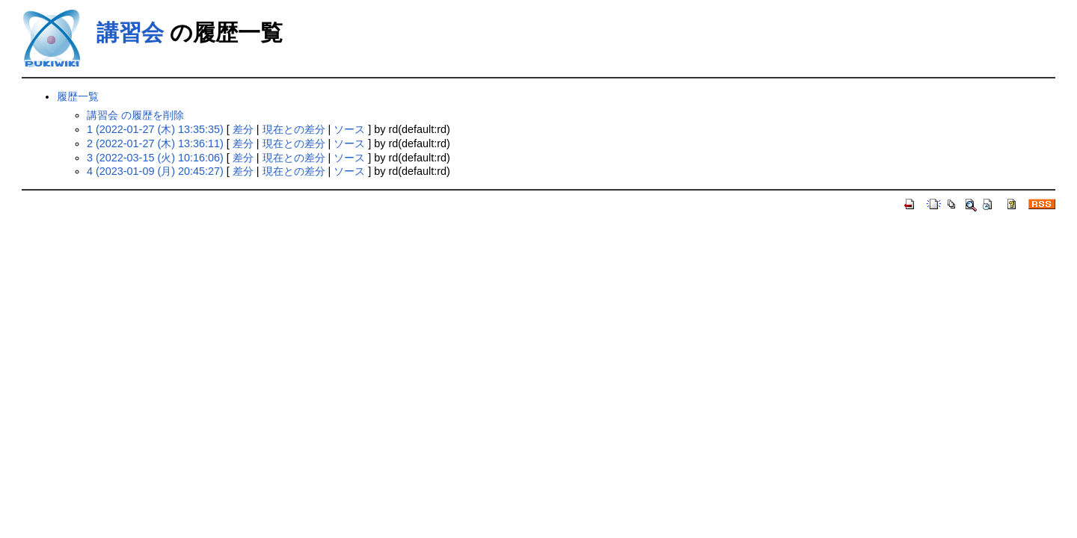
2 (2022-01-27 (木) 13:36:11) (155, 143)
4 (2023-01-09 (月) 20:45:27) (155, 171)
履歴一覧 (78, 96)
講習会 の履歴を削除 (135, 115)
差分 (243, 129)
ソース (349, 129)
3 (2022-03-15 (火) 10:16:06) (155, 158)
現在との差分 (294, 129)
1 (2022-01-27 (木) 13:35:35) (155, 129)
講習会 (130, 32)
